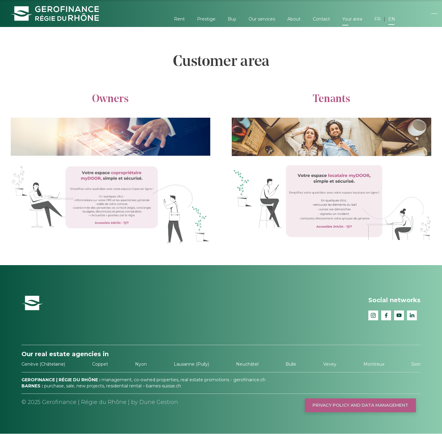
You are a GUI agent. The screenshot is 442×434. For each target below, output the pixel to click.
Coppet (100, 364)
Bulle (290, 364)
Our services (262, 19)
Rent (179, 19)
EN (391, 19)
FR (377, 19)
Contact (321, 19)
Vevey (329, 364)
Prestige (206, 19)
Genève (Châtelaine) (43, 364)
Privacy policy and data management (360, 405)
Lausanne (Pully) (191, 364)
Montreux (373, 364)
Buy (232, 19)
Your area (352, 19)
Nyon (141, 364)
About (293, 19)
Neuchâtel (247, 364)
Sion (416, 364)
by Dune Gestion (154, 402)
